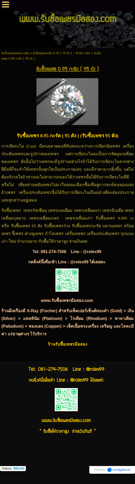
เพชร (54, 154)
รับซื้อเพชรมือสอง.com (15, 53)
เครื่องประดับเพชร (35, 192)
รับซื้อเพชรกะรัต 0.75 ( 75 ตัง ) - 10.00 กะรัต (61, 53)
